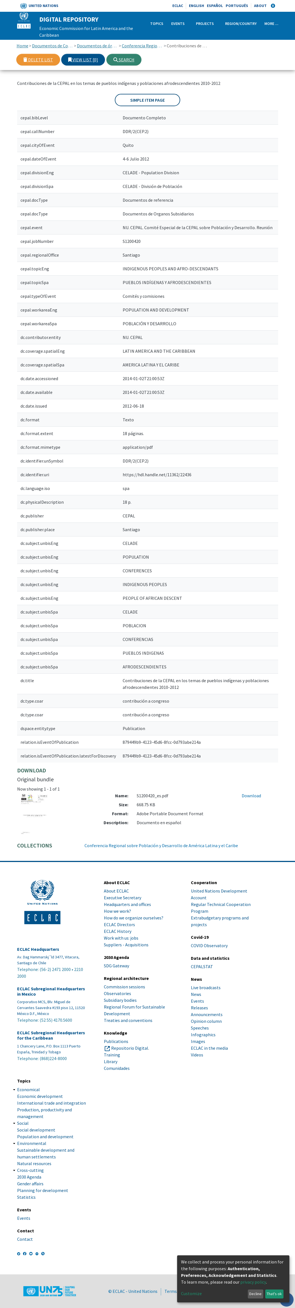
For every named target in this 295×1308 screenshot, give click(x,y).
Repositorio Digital (129, 1048)
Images (198, 1041)
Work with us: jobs (121, 938)
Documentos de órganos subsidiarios (97, 45)
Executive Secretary (122, 897)
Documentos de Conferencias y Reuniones (52, 45)
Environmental (31, 1143)
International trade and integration (51, 1103)
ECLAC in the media (209, 1048)
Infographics (203, 1034)
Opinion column (206, 1021)
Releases (199, 1007)
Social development (36, 1130)
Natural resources (34, 1163)
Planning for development (42, 1190)
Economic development (40, 1096)
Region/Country (241, 23)
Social (23, 1123)
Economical (28, 1089)
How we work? (117, 911)
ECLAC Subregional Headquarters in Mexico (51, 991)
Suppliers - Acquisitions (126, 944)
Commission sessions (124, 986)
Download (251, 795)
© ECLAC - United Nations (132, 1291)
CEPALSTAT (202, 966)
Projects (205, 23)
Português (237, 5)
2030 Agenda (29, 1177)
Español (215, 5)
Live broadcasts (206, 987)
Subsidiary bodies (120, 1000)
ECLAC (177, 5)
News (196, 994)
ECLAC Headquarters (38, 949)
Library (110, 1061)
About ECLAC (116, 891)
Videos (197, 1055)
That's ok (274, 1293)
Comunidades (117, 1068)
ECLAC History (117, 931)
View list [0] (83, 59)
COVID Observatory (209, 945)
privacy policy (253, 1282)
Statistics (26, 1197)
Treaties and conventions (128, 1020)
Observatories (117, 993)
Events (178, 23)
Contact (25, 1239)
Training (112, 1055)
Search (123, 59)
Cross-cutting (30, 1170)
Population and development (45, 1136)
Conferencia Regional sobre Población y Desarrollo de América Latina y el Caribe (142, 45)
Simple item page (147, 100)
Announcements (207, 1014)
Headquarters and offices (127, 904)
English (196, 5)
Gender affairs (30, 1183)
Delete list (38, 59)
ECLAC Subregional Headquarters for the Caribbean (51, 1035)
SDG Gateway (116, 965)
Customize (191, 1293)
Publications (116, 1041)
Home (22, 45)
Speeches (200, 1028)
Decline (255, 1293)
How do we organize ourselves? (133, 918)
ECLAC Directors (119, 924)
